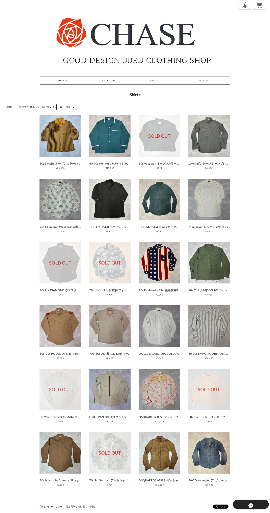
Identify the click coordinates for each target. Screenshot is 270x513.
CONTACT (154, 80)
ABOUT (62, 80)
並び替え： (48, 106)
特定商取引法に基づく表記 (80, 506)
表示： (10, 106)
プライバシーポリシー (50, 506)
